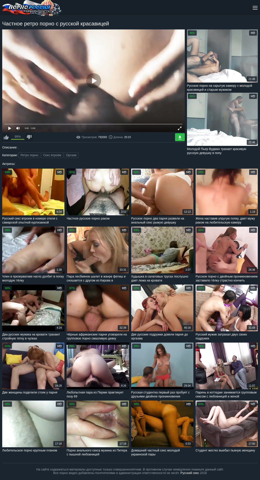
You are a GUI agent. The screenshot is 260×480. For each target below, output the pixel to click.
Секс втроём (52, 155)
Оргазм (71, 155)
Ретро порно (29, 155)
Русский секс (190, 473)
